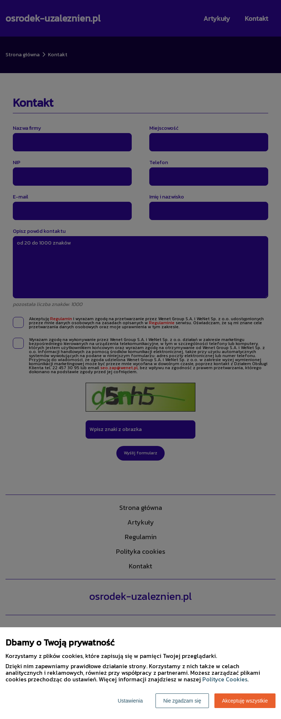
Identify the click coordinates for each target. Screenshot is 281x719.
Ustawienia (130, 701)
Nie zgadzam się (182, 701)
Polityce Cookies (224, 679)
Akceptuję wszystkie (245, 701)
